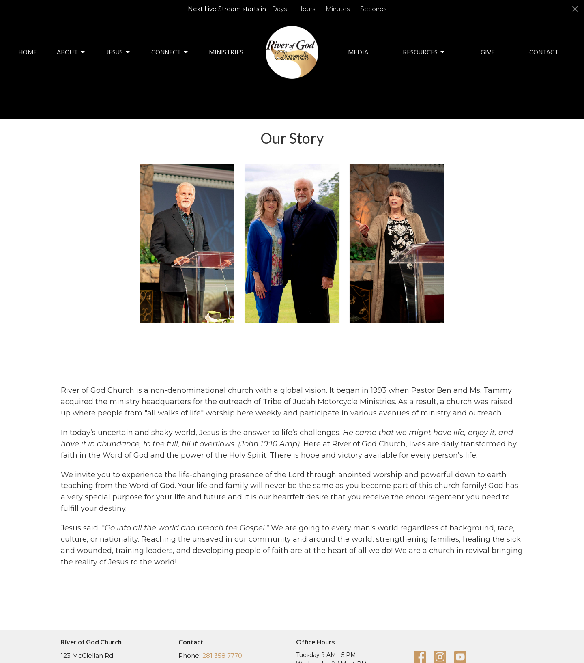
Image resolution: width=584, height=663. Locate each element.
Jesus (118, 52)
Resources (424, 52)
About (71, 52)
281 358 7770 (222, 655)
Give (488, 52)
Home (27, 52)
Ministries (226, 52)
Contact (543, 52)
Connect (170, 52)
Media (358, 52)
